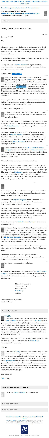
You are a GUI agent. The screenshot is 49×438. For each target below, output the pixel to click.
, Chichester (30, 13)
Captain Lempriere (18, 141)
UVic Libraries (32, 416)
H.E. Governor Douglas (11, 237)
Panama (29, 80)
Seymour (22, 392)
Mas (38, 1)
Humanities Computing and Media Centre (16, 416)
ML (2, 8)
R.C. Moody (19, 291)
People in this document (11, 404)
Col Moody (16, 352)
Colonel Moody (34, 341)
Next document (22, 8)
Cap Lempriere (9, 361)
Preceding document (11, 8)
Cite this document (33, 8)
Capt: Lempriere (10, 321)
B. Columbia (39, 321)
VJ (2, 347)
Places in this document (11, 410)
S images (28, 1)
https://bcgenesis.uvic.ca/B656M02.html (24, 423)
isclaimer (44, 1)
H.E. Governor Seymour (26, 222)
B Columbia (18, 172)
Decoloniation (14, 1)
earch (27, 3)
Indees (34, 1)
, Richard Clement (10, 13)
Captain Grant (17, 74)
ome (3, 1)
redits (22, 3)
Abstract (7, 21)
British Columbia (21, 65)
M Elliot (8, 316)
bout (7, 1)
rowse (22, 1)
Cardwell (15, 392)
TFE (2, 378)
